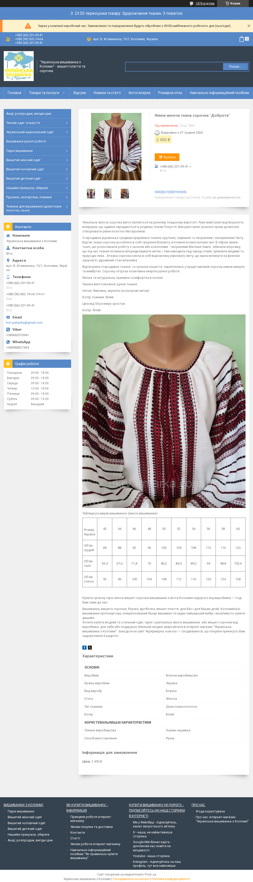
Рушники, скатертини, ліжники (29, 197)
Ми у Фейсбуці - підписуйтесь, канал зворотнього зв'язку (155, 824)
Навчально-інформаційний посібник (219, 93)
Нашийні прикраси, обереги (27, 188)
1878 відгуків (205, 3)
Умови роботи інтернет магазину (95, 844)
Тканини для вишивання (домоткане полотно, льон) (33, 208)
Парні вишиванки (19, 151)
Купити (170, 157)
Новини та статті (107, 93)
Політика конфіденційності (171, 879)
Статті (75, 838)
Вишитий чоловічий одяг (25, 169)
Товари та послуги (44, 93)
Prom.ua (150, 874)
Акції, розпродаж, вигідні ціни (28, 113)
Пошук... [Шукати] (235, 66)
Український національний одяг (30, 132)
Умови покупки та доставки (91, 827)
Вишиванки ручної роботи (26, 141)
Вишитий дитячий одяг (23, 178)
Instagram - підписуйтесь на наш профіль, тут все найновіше (157, 864)
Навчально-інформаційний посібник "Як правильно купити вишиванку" (94, 854)
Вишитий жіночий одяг (23, 160)
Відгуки (80, 93)
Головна (14, 93)
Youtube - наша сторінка (151, 856)
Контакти (77, 832)
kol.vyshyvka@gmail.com (24, 322)
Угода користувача (210, 811)
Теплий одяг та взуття (23, 123)
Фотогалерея (139, 93)
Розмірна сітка (170, 93)
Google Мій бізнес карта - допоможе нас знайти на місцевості (152, 846)
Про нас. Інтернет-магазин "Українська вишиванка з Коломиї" (222, 819)
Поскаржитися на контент (131, 879)
